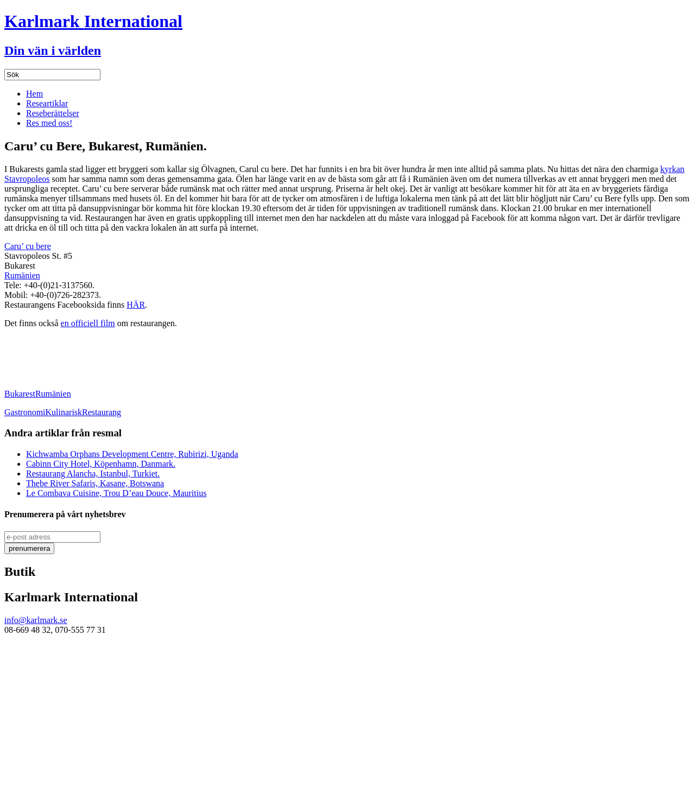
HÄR (136, 304)
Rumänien (22, 275)
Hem (34, 93)
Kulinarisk (64, 412)
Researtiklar (47, 103)
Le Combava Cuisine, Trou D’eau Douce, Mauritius (116, 493)
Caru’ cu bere (27, 246)
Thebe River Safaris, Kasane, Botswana (95, 483)
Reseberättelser (52, 113)
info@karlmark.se (35, 620)
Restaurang (101, 412)
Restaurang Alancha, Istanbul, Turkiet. (93, 473)
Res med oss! (49, 123)
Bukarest (19, 393)
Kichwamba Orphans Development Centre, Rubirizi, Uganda (132, 454)
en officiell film (88, 323)
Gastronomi (25, 412)
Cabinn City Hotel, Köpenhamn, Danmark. (100, 463)
